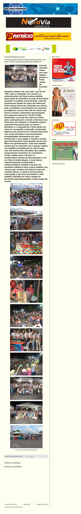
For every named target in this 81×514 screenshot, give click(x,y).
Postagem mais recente (11, 504)
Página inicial (26, 504)
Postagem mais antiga (42, 504)
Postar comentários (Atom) (15, 507)
